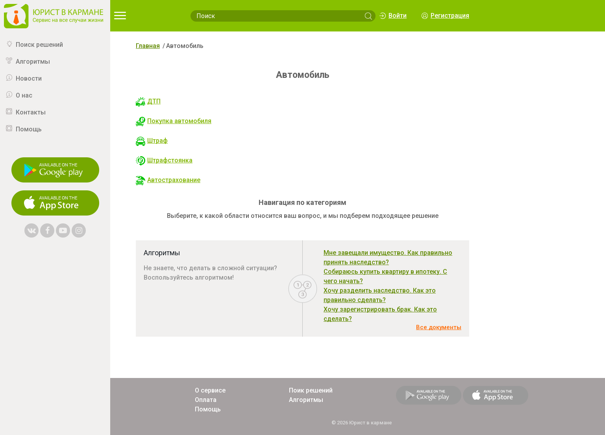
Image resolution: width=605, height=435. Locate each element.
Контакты (31, 112)
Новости (29, 78)
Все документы (438, 327)
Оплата (205, 400)
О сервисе (210, 390)
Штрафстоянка (164, 160)
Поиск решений (39, 44)
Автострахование (168, 180)
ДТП (148, 101)
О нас (24, 95)
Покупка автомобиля (173, 121)
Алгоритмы (33, 61)
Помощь (29, 129)
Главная (148, 46)
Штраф (152, 140)
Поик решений (311, 390)
